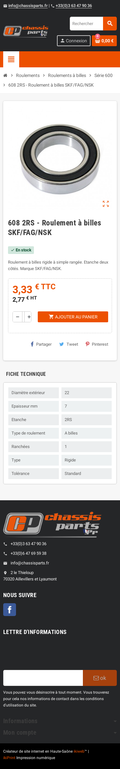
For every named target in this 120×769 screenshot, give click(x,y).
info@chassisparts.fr (28, 5)
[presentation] (51, 654)
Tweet (68, 344)
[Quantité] (23, 317)
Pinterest (97, 344)
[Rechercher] (93, 23)
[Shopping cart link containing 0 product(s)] (104, 40)
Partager (41, 344)
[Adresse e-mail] (43, 678)
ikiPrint (9, 758)
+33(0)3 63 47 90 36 (74, 5)
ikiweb (79, 751)
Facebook (9, 609)
